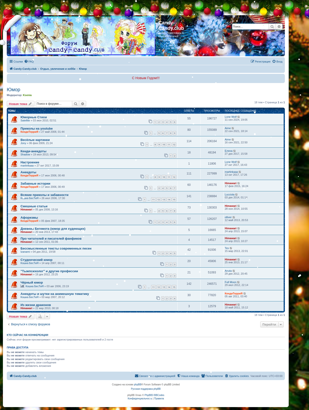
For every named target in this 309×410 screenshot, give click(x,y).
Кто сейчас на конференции (27, 335)
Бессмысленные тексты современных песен (56, 248)
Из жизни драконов (36, 305)
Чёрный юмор (32, 282)
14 (169, 199)
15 (174, 199)
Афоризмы (29, 217)
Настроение (30, 162)
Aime (228, 128)
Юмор (13, 89)
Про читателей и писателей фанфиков (51, 238)
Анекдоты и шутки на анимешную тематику (55, 294)
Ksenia (27, 95)
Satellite (25, 120)
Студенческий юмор (36, 260)
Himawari (231, 183)
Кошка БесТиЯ (30, 198)
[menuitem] (29, 61)
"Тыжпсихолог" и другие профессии (49, 271)
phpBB (137, 384)
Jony (23, 143)
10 (163, 144)
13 (163, 199)
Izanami (25, 251)
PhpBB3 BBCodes (154, 395)
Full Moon (230, 282)
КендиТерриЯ (29, 131)
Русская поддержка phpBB (146, 389)
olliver (228, 217)
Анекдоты (28, 172)
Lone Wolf (231, 116)
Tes (227, 248)
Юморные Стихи (34, 117)
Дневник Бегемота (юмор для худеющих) (53, 228)
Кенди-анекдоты (33, 151)
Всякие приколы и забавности (45, 195)
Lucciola (229, 194)
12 (174, 144)
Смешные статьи (34, 206)
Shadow (25, 154)
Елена (228, 150)
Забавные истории (35, 183)
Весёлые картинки (35, 140)
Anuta (228, 270)
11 (169, 144)
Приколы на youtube (37, 128)
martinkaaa (27, 165)
